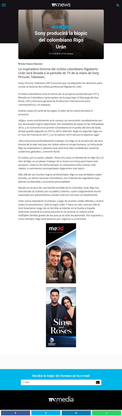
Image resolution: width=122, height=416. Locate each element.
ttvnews (70, 54)
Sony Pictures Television (31, 64)
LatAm (55, 27)
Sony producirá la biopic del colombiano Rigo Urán (61, 40)
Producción (64, 27)
